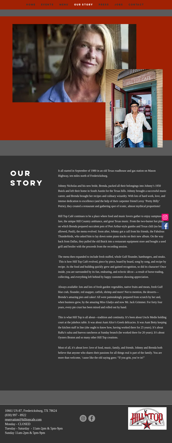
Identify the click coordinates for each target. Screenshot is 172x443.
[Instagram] (165, 217)
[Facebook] (165, 225)
